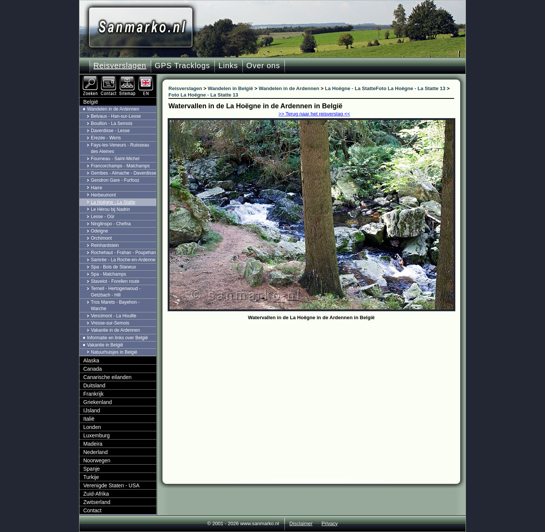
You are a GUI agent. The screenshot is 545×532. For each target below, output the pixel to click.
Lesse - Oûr (103, 216)
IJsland (91, 410)
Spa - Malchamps (108, 274)
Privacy (329, 523)
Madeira (93, 444)
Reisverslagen (119, 65)
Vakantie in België (105, 345)
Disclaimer (301, 523)
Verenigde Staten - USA (111, 485)
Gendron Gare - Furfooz (115, 180)
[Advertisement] (317, 379)
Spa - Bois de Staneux (113, 267)
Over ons (263, 65)
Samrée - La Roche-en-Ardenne (123, 259)
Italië (89, 419)
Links (228, 65)
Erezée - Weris (106, 137)
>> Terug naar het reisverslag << (314, 114)
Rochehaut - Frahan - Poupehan (123, 252)
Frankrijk (93, 394)
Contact (92, 510)
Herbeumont (103, 195)
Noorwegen (97, 460)
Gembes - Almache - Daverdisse (123, 173)
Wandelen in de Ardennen (113, 109)
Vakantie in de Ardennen (115, 330)
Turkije (91, 477)
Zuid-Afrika (96, 494)
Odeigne (99, 231)
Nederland (95, 452)
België (90, 102)
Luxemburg (96, 435)
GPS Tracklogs (182, 65)
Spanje (91, 469)
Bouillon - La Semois (111, 123)
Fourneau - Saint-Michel (115, 158)
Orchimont (101, 238)
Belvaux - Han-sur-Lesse (116, 116)
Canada (92, 369)
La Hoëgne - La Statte (113, 202)
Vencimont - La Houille (113, 315)
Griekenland (97, 402)
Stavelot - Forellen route (115, 281)
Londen (92, 427)
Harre (96, 187)
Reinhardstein (105, 245)
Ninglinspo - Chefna (111, 223)
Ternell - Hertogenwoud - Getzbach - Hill (115, 292)
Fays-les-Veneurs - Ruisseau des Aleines (120, 148)
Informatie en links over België (117, 337)
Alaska (91, 360)
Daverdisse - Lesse (110, 130)
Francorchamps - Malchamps (120, 165)
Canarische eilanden (107, 377)
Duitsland (94, 385)
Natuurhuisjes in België (114, 352)
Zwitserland (97, 502)
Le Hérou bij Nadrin (110, 209)
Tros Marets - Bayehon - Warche (115, 305)
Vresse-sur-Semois (110, 323)
